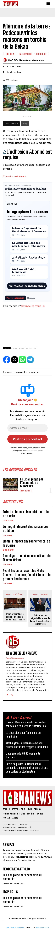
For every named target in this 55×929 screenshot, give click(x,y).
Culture (7, 535)
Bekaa (14, 348)
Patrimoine (25, 53)
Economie (25, 490)
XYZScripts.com (42, 927)
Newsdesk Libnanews (31, 60)
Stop (25, 123)
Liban (21, 348)
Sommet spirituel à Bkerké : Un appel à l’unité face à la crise (14, 617)
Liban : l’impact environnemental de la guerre (26, 543)
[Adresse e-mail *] (27, 428)
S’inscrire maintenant (14, 176)
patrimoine (31, 348)
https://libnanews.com (15, 658)
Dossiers (8, 521)
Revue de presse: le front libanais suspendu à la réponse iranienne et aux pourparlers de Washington (27, 767)
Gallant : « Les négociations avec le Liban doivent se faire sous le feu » (40, 619)
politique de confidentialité (23, 451)
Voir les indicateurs (15, 298)
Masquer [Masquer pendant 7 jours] (31, 298)
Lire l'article (11, 123)
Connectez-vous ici (33, 306)
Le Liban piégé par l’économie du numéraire (31, 482)
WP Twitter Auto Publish (15, 927)
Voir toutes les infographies (27, 286)
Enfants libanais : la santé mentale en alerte (26, 514)
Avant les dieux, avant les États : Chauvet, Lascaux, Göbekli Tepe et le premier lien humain (27, 574)
